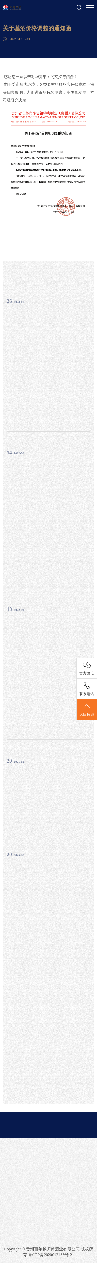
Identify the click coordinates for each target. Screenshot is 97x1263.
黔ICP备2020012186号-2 (50, 1255)
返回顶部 (87, 709)
